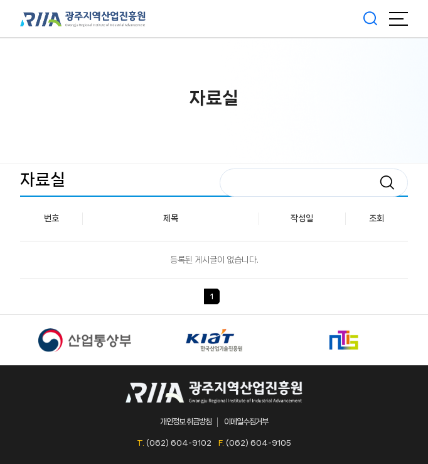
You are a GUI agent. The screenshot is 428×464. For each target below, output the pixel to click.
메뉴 (398, 18)
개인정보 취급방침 (185, 421)
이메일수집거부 (246, 421)
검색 (370, 18)
